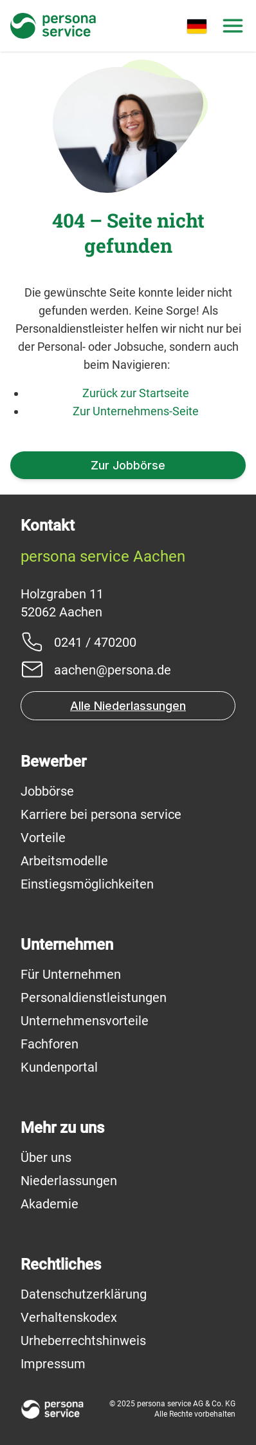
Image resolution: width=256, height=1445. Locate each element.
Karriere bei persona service (101, 814)
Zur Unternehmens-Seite (136, 411)
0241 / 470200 (95, 642)
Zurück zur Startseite (135, 393)
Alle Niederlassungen (128, 706)
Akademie (49, 1204)
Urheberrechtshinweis (83, 1340)
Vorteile (43, 837)
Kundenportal (59, 1067)
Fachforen (49, 1044)
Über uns (46, 1157)
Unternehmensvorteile (85, 1020)
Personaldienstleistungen (94, 997)
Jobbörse (47, 791)
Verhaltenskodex (69, 1317)
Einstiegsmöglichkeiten (87, 884)
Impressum (53, 1363)
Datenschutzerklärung (84, 1294)
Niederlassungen (69, 1180)
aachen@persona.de (112, 670)
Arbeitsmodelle (64, 861)
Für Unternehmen (71, 974)
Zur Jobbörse (128, 465)
